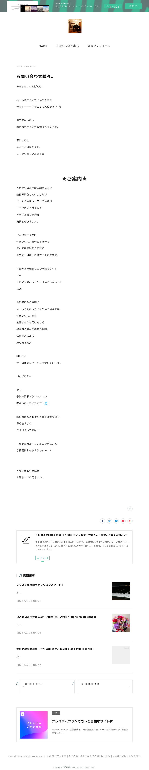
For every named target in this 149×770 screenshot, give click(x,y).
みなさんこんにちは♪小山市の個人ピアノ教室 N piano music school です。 (56, 591)
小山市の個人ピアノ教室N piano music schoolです (42, 653)
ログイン (133, 6)
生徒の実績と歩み (67, 44)
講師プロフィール (96, 44)
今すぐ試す (113, 6)
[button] (46, 45)
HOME (46, 44)
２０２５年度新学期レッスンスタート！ (38, 584)
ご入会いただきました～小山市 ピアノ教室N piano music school (54, 615)
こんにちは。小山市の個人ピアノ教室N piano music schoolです (49, 622)
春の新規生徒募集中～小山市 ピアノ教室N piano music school (52, 646)
